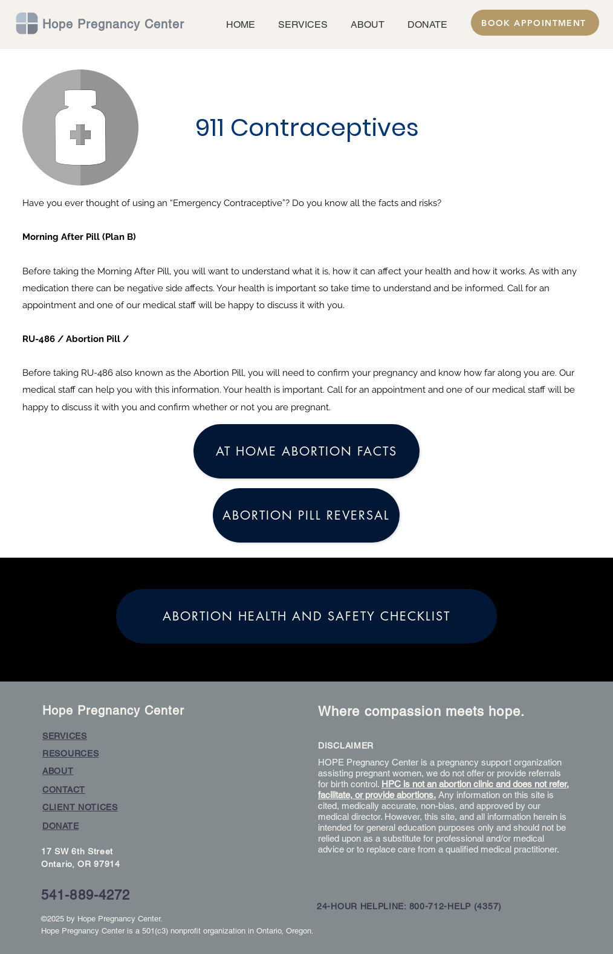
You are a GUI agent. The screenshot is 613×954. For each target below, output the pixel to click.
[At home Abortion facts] (306, 451)
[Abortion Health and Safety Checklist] (306, 616)
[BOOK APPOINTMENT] (535, 22)
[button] (300, 24)
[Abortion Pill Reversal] (306, 515)
